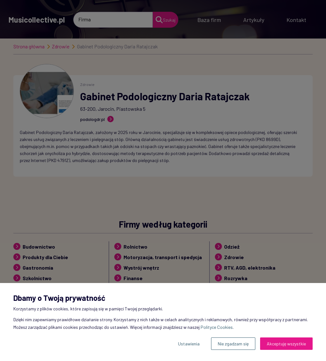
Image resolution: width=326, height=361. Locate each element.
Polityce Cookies (217, 327)
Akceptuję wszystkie (286, 343)
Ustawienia (189, 343)
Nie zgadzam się (233, 343)
